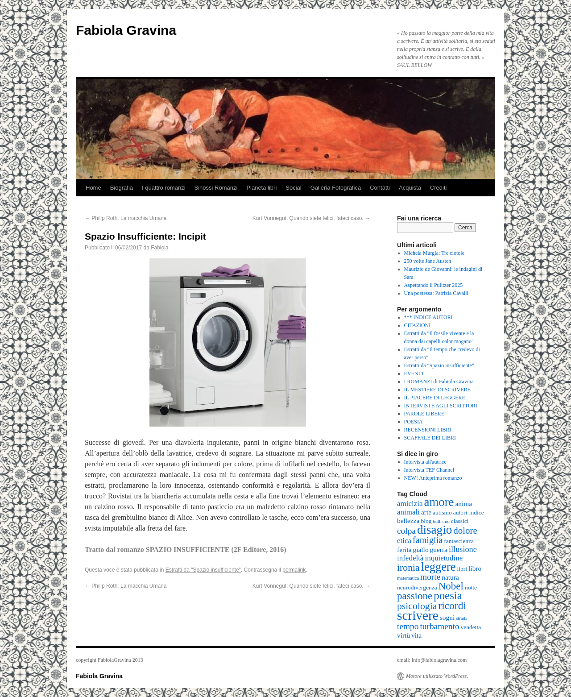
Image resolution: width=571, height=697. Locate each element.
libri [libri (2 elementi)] (462, 568)
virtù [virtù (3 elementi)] (403, 635)
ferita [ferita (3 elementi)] (404, 549)
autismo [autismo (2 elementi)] (442, 512)
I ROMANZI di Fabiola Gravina (439, 381)
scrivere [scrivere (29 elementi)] (418, 615)
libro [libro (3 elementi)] (474, 568)
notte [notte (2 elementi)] (471, 587)
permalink (294, 570)
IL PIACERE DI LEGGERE (434, 397)
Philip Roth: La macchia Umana (125, 218)
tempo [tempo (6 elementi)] (407, 626)
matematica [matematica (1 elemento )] (408, 578)
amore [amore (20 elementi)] (439, 502)
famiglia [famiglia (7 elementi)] (428, 540)
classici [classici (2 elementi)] (460, 521)
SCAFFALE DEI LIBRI (430, 438)
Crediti (438, 187)
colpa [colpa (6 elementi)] (406, 530)
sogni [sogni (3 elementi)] (447, 617)
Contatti (380, 187)
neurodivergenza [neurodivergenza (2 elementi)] (417, 587)
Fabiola (159, 248)
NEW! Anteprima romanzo (433, 478)
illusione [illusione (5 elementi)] (463, 549)
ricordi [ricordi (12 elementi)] (452, 605)
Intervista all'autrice (425, 462)
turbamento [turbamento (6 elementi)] (439, 626)
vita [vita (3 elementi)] (416, 635)
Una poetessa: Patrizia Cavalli (436, 293)
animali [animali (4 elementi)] (408, 512)
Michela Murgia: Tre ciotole (434, 253)
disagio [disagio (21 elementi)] (434, 529)
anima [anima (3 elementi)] (463, 503)
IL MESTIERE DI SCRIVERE (437, 389)
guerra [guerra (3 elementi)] (438, 549)
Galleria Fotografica (335, 187)
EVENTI (413, 373)
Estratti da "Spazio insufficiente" (203, 570)
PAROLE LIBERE (424, 414)
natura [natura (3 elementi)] (450, 577)
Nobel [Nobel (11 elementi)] (451, 586)
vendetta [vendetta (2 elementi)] (471, 627)
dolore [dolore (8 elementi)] (465, 530)
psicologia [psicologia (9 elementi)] (417, 606)
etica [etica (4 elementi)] (404, 540)
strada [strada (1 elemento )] (461, 618)
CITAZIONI (417, 325)
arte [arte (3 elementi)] (426, 512)
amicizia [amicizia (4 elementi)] (410, 503)
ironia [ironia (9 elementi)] (408, 567)
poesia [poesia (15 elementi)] (448, 595)
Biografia (121, 187)
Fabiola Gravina (126, 30)
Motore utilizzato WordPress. (437, 676)
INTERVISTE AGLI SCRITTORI (440, 405)
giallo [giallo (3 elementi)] (421, 549)
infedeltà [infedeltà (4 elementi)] (410, 558)
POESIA (413, 422)
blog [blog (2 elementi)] (426, 521)
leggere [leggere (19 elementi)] (438, 566)
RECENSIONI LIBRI (427, 430)
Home (93, 187)
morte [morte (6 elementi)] (430, 576)
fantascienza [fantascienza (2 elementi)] (459, 541)
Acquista (410, 187)
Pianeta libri (261, 187)
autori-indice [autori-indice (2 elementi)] (468, 512)
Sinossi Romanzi (216, 187)
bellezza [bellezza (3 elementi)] (408, 520)
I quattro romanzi (164, 187)
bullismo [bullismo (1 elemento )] (441, 521)
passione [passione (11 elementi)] (414, 596)
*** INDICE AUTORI (428, 317)
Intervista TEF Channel (429, 470)
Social (293, 187)
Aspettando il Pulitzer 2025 (433, 285)
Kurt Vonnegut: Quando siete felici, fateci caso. (311, 218)
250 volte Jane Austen (427, 261)
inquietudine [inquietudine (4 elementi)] (444, 558)
